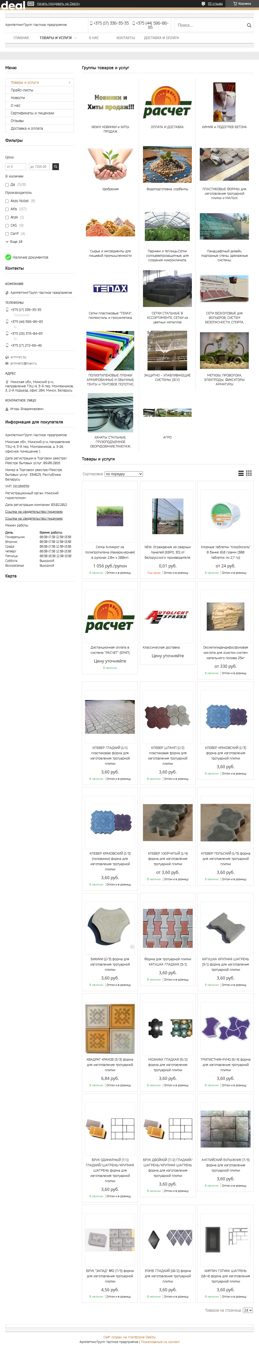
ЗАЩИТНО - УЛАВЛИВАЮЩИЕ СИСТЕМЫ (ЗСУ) (167, 377)
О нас (94, 38)
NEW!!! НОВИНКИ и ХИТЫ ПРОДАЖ (110, 129)
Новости (18, 98)
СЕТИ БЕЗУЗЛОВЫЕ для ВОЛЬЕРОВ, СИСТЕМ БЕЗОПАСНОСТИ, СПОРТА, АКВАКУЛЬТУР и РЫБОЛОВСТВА (224, 317)
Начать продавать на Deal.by (58, 3)
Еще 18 (16, 242)
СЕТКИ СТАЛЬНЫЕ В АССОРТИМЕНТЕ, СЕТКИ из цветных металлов (167, 317)
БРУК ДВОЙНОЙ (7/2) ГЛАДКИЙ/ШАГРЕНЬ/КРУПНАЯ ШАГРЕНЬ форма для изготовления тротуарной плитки (168, 1168)
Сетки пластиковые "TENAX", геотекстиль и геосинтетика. (110, 315)
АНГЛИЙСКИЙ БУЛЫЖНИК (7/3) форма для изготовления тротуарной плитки (225, 1165)
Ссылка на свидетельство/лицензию (34, 512)
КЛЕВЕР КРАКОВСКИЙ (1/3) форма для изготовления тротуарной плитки (225, 753)
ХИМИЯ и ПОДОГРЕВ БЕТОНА (224, 127)
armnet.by (18, 357)
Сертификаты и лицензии (32, 113)
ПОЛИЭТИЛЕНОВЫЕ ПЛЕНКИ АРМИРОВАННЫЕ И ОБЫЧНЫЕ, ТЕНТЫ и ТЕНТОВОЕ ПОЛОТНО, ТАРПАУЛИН (110, 379)
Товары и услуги (56, 38)
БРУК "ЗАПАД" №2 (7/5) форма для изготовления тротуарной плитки (110, 1276)
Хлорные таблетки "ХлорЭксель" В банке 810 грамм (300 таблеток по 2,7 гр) (225, 552)
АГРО (167, 437)
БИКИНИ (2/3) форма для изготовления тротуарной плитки (110, 964)
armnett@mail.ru (23, 363)
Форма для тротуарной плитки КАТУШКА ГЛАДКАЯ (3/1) (167, 961)
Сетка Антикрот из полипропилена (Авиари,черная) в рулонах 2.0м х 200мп (110, 552)
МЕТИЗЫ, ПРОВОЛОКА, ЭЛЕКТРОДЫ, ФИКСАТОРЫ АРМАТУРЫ (224, 379)
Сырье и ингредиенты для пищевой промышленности (110, 253)
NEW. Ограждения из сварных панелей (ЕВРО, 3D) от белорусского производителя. (168, 552)
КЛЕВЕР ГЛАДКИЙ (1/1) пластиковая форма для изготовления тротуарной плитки (110, 756)
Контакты (126, 38)
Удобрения (110, 189)
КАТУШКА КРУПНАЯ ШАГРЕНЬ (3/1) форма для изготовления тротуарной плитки (225, 964)
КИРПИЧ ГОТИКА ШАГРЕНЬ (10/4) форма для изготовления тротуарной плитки (225, 1276)
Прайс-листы (22, 90)
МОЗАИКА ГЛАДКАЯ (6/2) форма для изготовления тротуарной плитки (167, 1064)
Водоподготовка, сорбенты (167, 189)
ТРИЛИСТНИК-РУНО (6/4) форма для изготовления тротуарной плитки (226, 1064)
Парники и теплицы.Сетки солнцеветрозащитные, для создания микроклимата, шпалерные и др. (167, 255)
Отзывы (17, 121)
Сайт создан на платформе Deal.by (130, 1337)
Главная (21, 38)
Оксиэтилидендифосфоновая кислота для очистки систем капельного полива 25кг (225, 652)
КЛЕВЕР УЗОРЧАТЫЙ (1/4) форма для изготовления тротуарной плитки (168, 858)
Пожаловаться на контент (160, 1342)
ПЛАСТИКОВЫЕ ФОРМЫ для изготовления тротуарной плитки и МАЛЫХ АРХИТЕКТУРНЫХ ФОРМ (224, 193)
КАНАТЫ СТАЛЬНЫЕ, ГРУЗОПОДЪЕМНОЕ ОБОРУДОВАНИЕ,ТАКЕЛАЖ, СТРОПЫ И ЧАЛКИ (110, 441)
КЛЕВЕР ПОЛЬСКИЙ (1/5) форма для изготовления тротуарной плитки (225, 858)
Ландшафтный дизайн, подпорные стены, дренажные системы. (224, 255)
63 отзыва (215, 3)
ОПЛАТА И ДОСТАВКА (167, 127)
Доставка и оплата (161, 38)
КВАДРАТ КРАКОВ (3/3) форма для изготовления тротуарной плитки (110, 1064)
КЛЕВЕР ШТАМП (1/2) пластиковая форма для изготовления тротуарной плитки (167, 756)
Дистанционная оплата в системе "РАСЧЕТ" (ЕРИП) (110, 650)
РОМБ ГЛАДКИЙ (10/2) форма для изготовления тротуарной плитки (168, 1276)
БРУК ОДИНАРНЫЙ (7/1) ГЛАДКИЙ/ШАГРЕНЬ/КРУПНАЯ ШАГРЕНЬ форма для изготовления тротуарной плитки (110, 1170)
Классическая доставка (161, 647)
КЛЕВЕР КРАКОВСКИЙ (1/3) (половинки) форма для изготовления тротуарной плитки (110, 861)
